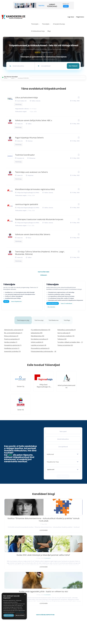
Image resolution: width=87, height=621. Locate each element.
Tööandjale (45, 24)
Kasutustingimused (64, 593)
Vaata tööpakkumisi (40, 596)
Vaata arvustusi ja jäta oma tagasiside (69, 604)
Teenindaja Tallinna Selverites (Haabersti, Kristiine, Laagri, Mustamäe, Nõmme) (40, 252)
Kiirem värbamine (39, 582)
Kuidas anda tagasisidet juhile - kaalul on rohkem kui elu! (70, 517)
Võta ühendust (51, 307)
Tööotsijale (34, 24)
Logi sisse (71, 17)
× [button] (25, 594)
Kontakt (61, 589)
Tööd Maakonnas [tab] (54, 318)
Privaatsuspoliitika (63, 597)
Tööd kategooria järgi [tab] (22, 318)
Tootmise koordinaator (25, 155)
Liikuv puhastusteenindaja (26, 97)
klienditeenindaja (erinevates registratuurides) (35, 189)
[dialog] (14, 606)
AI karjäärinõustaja (59, 24)
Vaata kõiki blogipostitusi (44, 537)
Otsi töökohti (73, 66)
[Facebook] (7, 580)
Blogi (49, 31)
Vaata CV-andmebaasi (66, 303)
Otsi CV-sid (38, 578)
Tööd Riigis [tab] (68, 318)
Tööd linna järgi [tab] (39, 318)
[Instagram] (15, 580)
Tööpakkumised (63, 578)
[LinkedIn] (20, 580)
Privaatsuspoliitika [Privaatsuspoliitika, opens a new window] (19, 612)
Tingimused (67, 612)
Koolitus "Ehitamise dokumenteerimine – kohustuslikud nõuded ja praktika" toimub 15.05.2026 (17, 519)
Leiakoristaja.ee (8, 585)
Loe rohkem (17, 526)
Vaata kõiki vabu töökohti (43, 272)
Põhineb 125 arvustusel (43, 52)
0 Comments (47, 522)
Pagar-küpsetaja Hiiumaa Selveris (29, 137)
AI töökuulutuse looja (38, 31)
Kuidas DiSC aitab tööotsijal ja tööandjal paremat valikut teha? (43, 517)
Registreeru (80, 17)
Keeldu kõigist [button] (20, 615)
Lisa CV (6, 301)
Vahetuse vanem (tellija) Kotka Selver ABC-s (33, 120)
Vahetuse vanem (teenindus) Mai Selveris (32, 234)
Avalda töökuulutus (53, 303)
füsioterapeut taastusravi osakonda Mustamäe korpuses (39, 219)
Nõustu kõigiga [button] (8, 615)
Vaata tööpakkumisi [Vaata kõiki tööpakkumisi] (16, 301)
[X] (11, 580)
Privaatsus (61, 612)
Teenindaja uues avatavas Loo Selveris (31, 172)
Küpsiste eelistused (76, 612)
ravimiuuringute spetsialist (26, 204)
